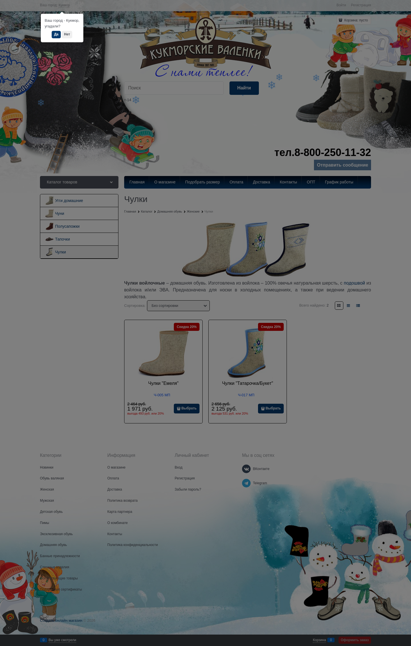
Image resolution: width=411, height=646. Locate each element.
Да (56, 34)
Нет (67, 34)
